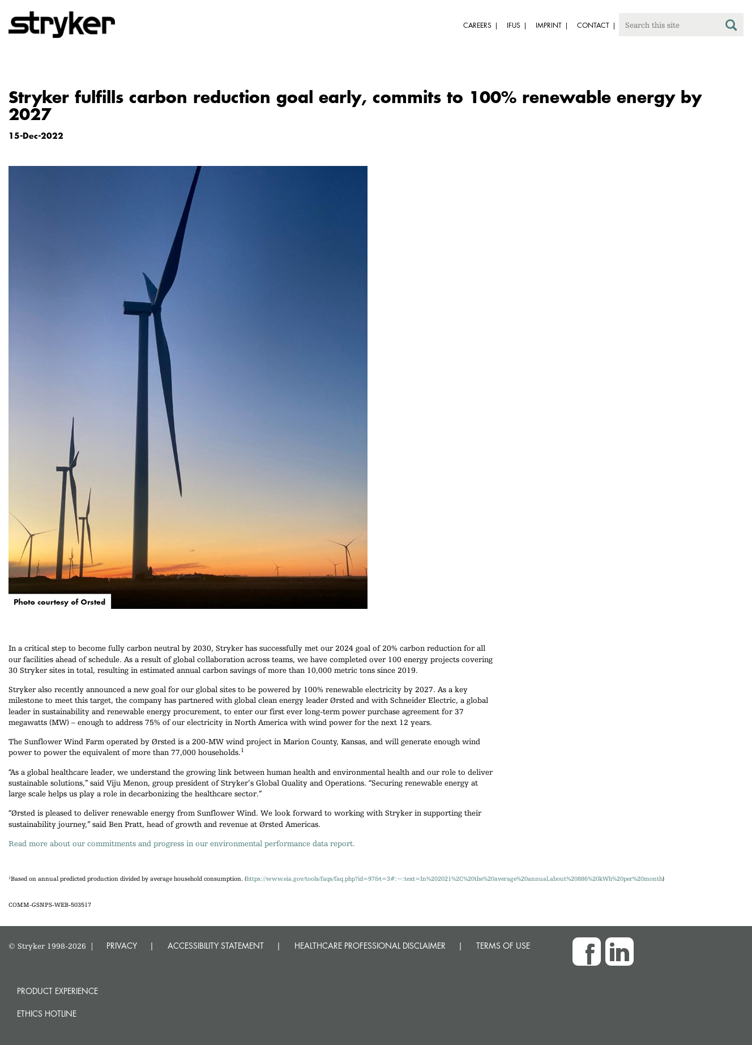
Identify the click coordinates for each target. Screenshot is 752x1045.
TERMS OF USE (503, 945)
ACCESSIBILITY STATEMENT (216, 945)
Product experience (57, 991)
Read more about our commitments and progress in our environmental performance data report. (181, 843)
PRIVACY (121, 945)
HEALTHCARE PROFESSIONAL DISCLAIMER (370, 945)
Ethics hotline (46, 1013)
